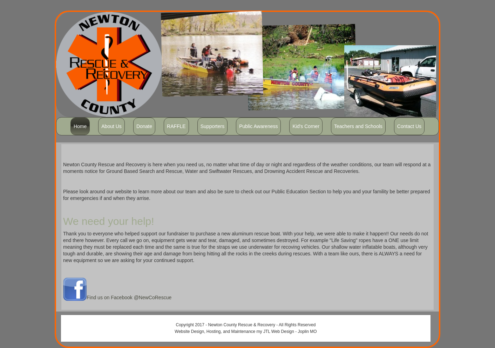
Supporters (212, 126)
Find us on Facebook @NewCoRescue (129, 297)
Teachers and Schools (358, 126)
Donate (144, 126)
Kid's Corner (305, 126)
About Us (111, 126)
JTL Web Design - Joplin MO (290, 331)
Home (80, 126)
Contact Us (409, 126)
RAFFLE (176, 126)
